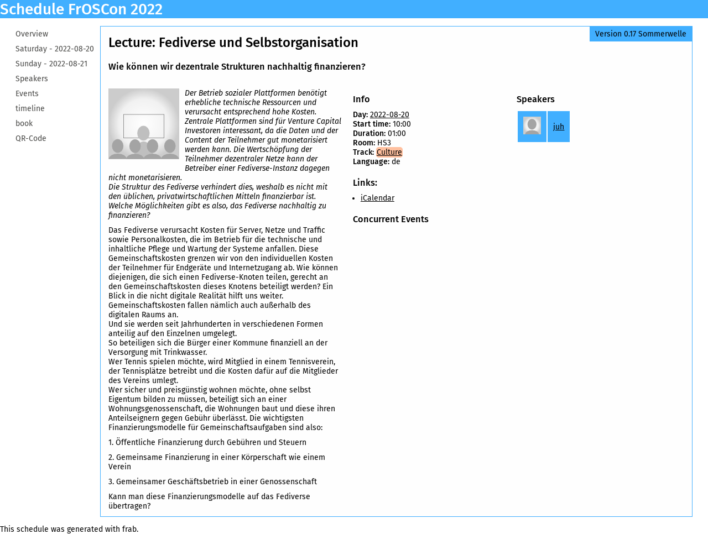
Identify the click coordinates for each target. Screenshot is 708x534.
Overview (31, 34)
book (24, 123)
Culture (389, 152)
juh (558, 127)
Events (27, 93)
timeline (30, 108)
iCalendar (377, 198)
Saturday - (54, 49)
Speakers (31, 78)
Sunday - (51, 64)
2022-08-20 (389, 114)
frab (129, 529)
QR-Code (30, 138)
